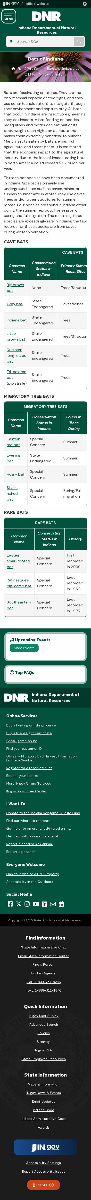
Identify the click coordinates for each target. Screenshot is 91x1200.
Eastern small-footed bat (18, 561)
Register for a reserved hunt (29, 768)
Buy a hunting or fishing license (31, 725)
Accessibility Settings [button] (43, 1163)
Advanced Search (43, 1024)
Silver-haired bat (12, 493)
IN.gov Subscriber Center (26, 791)
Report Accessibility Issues (43, 1171)
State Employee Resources (44, 1059)
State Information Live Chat (43, 947)
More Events (24, 648)
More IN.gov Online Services (28, 783)
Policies (44, 1033)
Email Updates (43, 1101)
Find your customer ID (24, 748)
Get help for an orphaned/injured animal (38, 828)
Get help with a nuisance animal (32, 836)
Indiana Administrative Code (43, 1118)
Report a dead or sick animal (29, 844)
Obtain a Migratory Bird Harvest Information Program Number (41, 758)
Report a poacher (20, 851)
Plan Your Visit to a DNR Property (32, 874)
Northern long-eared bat (16, 355)
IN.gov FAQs (43, 1050)
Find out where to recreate (28, 820)
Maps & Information (43, 1084)
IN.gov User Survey (43, 1016)
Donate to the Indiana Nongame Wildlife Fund (43, 813)
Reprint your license (22, 775)
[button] (86, 4)
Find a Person (43, 964)
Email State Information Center (43, 956)
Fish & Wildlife (27, 69)
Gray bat (15, 303)
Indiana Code (43, 1110)
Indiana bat (17, 320)
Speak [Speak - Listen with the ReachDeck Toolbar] (43, 1185)
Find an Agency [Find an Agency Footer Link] (43, 973)
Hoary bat (16, 474)
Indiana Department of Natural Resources (46, 30)
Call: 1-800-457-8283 (44, 982)
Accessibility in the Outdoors (29, 881)
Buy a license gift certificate (29, 733)
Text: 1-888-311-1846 (43, 990)
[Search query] (43, 41)
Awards (44, 1127)
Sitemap (43, 1041)
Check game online (21, 741)
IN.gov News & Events (43, 1093)
